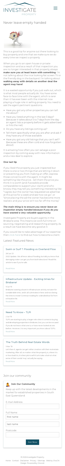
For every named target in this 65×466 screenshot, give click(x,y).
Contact (15, 461)
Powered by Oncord (35, 463)
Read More (10, 268)
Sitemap (41, 461)
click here (14, 235)
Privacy (33, 461)
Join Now (32, 442)
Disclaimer (24, 461)
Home (8, 461)
